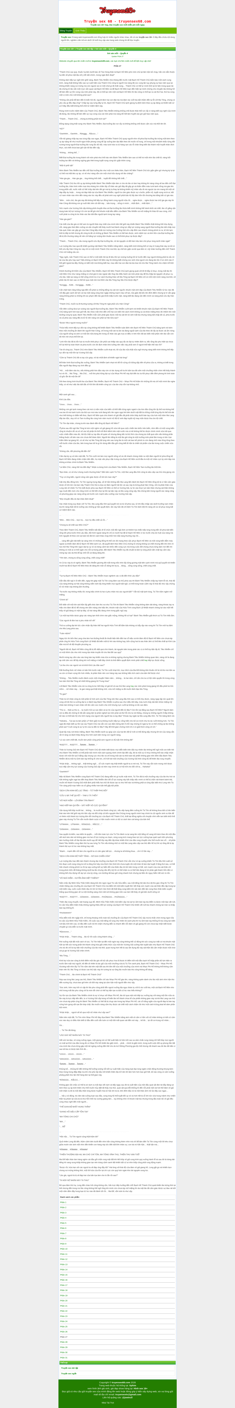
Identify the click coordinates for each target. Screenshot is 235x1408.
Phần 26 (63, 1332)
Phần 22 (63, 1311)
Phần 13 (63, 1264)
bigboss (129, 1402)
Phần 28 (63, 1342)
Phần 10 (63, 1249)
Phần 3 (63, 1213)
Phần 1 (63, 1202)
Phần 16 (63, 1280)
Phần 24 (63, 1321)
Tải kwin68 (119, 1402)
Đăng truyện (66, 30)
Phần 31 (63, 1358)
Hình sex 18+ (140, 1388)
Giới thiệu (80, 30)
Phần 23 (63, 1316)
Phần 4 (63, 1218)
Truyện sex (66, 37)
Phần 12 (63, 1259)
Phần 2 (63, 1207)
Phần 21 (63, 1306)
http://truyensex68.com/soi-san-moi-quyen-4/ (114, 389)
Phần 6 (63, 1228)
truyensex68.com (121, 1382)
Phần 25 (63, 1326)
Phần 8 (63, 1238)
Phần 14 (63, 1269)
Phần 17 (63, 1285)
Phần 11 (63, 1254)
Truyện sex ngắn (69, 1373)
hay (145, 660)
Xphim (132, 1385)
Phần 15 (63, 1275)
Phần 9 (63, 1244)
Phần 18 (63, 1290)
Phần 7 (63, 1233)
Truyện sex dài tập (69, 1368)
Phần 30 (63, 1352)
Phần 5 (63, 1223)
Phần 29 (63, 1347)
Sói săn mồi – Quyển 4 (117, 53)
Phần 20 (63, 1300)
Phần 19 (63, 1295)
